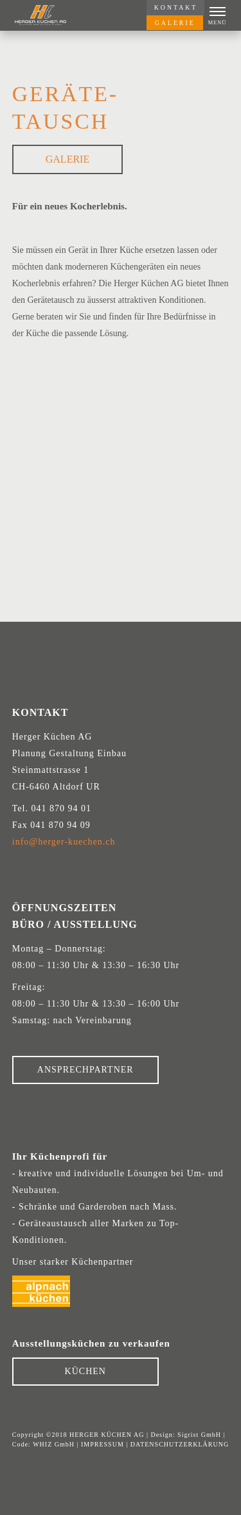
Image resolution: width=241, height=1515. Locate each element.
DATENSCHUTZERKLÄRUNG (179, 1444)
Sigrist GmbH (199, 1434)
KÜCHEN (85, 1371)
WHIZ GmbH (54, 1444)
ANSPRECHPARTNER (85, 1069)
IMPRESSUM (102, 1444)
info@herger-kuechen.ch (64, 842)
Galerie (67, 159)
